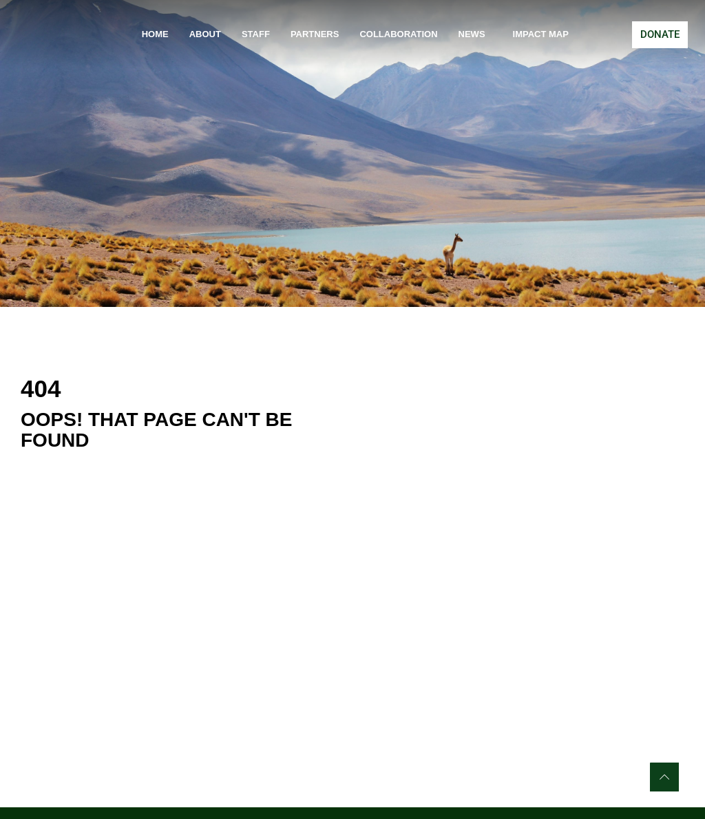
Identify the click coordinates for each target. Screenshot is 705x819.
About (205, 34)
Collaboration (398, 34)
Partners (315, 34)
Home (155, 34)
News (475, 34)
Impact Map (541, 34)
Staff (256, 34)
